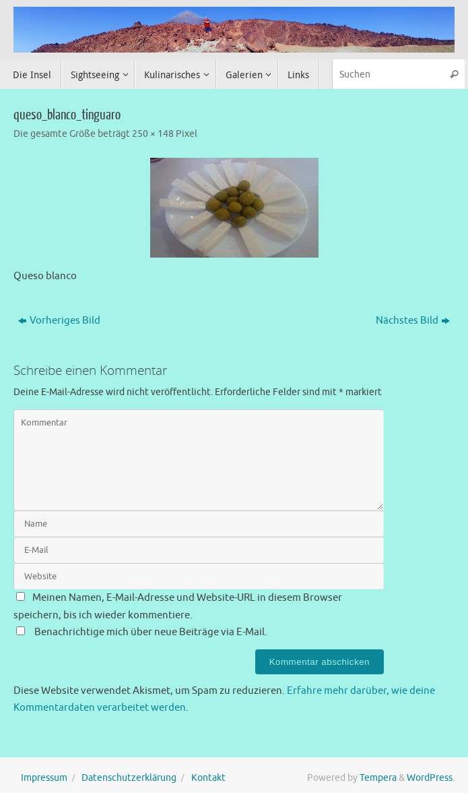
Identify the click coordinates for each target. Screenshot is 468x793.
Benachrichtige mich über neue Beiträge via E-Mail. (150, 632)
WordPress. (431, 778)
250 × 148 (153, 134)
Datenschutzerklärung (128, 778)
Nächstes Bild (413, 320)
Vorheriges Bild (59, 320)
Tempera (378, 778)
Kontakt (208, 778)
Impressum (44, 778)
